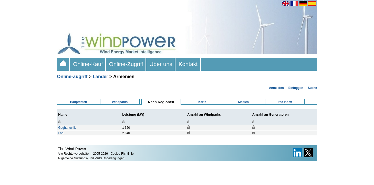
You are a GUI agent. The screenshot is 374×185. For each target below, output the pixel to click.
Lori (61, 133)
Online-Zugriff (126, 64)
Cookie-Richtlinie (122, 153)
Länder (100, 76)
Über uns (160, 64)
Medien (243, 102)
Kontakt (188, 64)
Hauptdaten (78, 102)
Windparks (120, 102)
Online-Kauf (88, 64)
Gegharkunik (67, 128)
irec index (284, 102)
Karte (202, 102)
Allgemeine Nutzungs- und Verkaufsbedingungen (91, 158)
